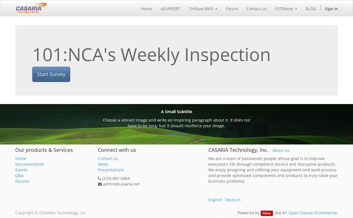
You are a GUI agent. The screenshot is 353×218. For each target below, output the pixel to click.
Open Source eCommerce (312, 212)
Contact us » (176, 134)
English (215, 199)
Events (21, 169)
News (103, 164)
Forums (22, 181)
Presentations (111, 169)
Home (20, 158)
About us (280, 150)
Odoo (266, 213)
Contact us (108, 158)
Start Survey (51, 74)
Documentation (29, 164)
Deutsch (233, 199)
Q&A (19, 175)
